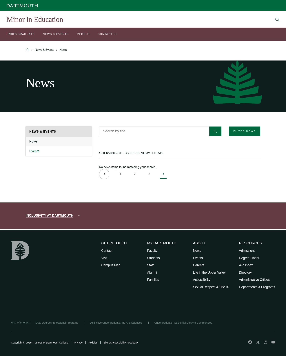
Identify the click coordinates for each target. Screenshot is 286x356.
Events (34, 151)
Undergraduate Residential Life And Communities (183, 322)
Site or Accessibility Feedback (120, 342)
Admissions (247, 250)
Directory (245, 272)
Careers (198, 265)
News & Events (44, 49)
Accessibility (201, 280)
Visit (104, 258)
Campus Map (110, 265)
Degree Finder (249, 258)
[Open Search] (277, 19)
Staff (150, 265)
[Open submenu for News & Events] (56, 34)
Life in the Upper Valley (209, 272)
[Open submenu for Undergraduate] (21, 34)
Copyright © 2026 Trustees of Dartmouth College (39, 342)
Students (153, 258)
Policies (92, 342)
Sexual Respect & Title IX (211, 287)
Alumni (152, 272)
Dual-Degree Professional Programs (57, 322)
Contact (106, 250)
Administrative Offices (254, 280)
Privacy (78, 342)
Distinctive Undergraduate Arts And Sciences (116, 322)
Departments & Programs (257, 287)
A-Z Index (246, 265)
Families (153, 280)
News (63, 49)
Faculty (152, 250)
